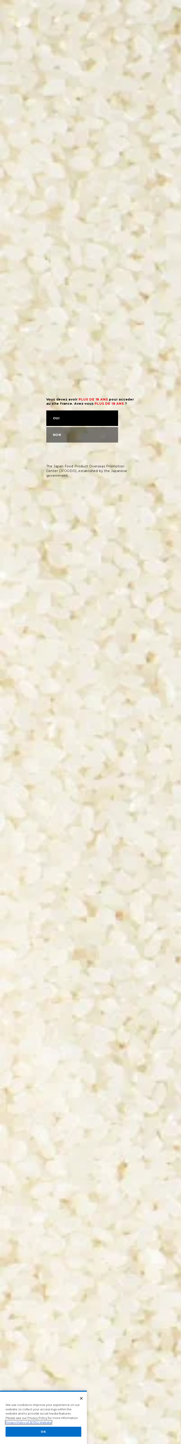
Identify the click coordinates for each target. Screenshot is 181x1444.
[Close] (81, 1424)
